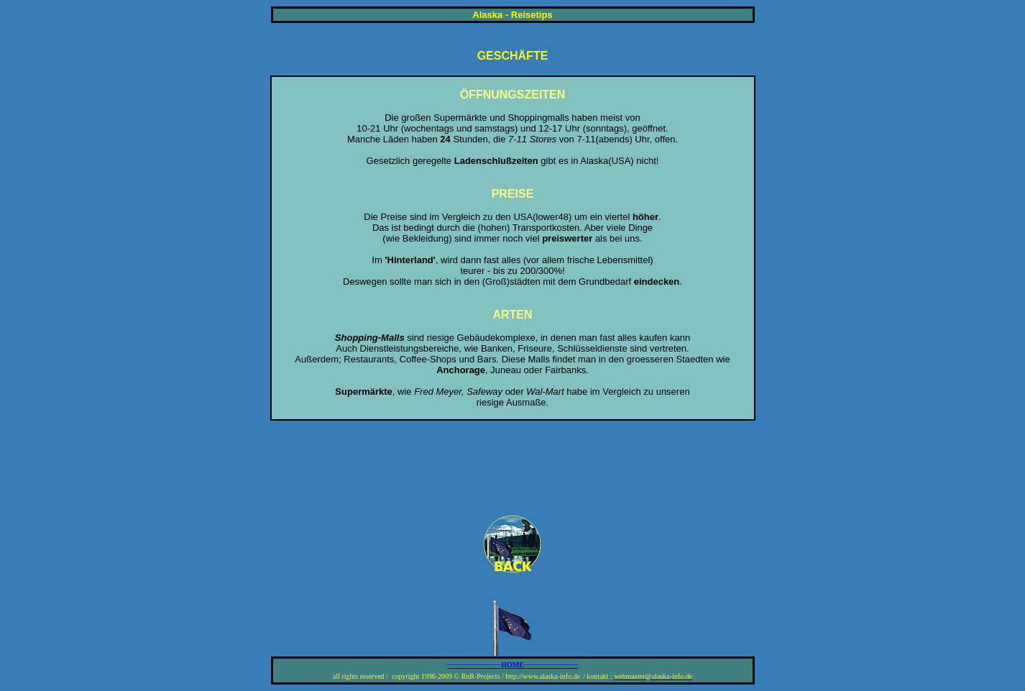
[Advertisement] (512, 468)
